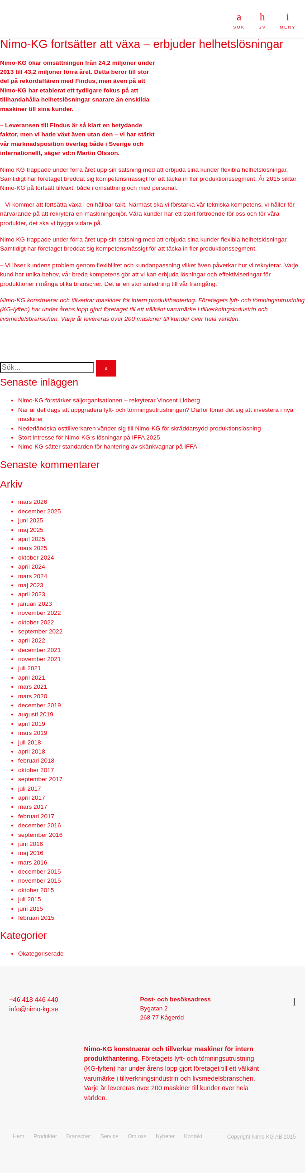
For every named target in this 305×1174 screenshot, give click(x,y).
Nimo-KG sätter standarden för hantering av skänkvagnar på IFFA (107, 446)
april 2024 (31, 566)
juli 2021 (29, 668)
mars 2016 (32, 862)
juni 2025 (30, 520)
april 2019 (31, 723)
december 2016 (39, 825)
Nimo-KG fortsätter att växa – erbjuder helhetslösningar (141, 44)
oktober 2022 (36, 622)
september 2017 (40, 779)
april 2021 (31, 677)
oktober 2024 (36, 557)
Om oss (137, 1136)
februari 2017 (36, 816)
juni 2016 (30, 844)
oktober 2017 (36, 770)
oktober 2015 (36, 890)
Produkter (45, 1136)
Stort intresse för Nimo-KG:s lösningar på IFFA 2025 (89, 437)
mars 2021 (32, 686)
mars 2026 (32, 501)
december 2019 (39, 705)
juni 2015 (30, 908)
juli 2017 (29, 788)
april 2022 (31, 640)
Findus (85, 80)
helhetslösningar (66, 99)
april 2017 (31, 797)
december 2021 (39, 650)
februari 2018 (36, 760)
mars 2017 (32, 806)
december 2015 (39, 871)
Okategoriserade (41, 953)
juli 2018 (29, 742)
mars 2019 (32, 733)
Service (109, 1136)
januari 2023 (35, 603)
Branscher (79, 1136)
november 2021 (39, 659)
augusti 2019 (35, 714)
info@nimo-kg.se (33, 1009)
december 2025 (39, 511)
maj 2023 (30, 585)
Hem (18, 1136)
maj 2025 (30, 530)
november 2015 (39, 880)
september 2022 (40, 631)
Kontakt (193, 1136)
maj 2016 (30, 853)
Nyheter (165, 1136)
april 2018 (31, 751)
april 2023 (31, 594)
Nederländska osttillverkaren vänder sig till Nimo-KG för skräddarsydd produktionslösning (139, 428)
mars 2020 (32, 696)
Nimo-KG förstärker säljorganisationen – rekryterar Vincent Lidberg (109, 400)
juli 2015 (29, 899)
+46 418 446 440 (33, 999)
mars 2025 (32, 548)
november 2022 (39, 612)
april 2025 (31, 539)
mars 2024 (32, 576)
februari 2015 (36, 917)
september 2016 (40, 834)
